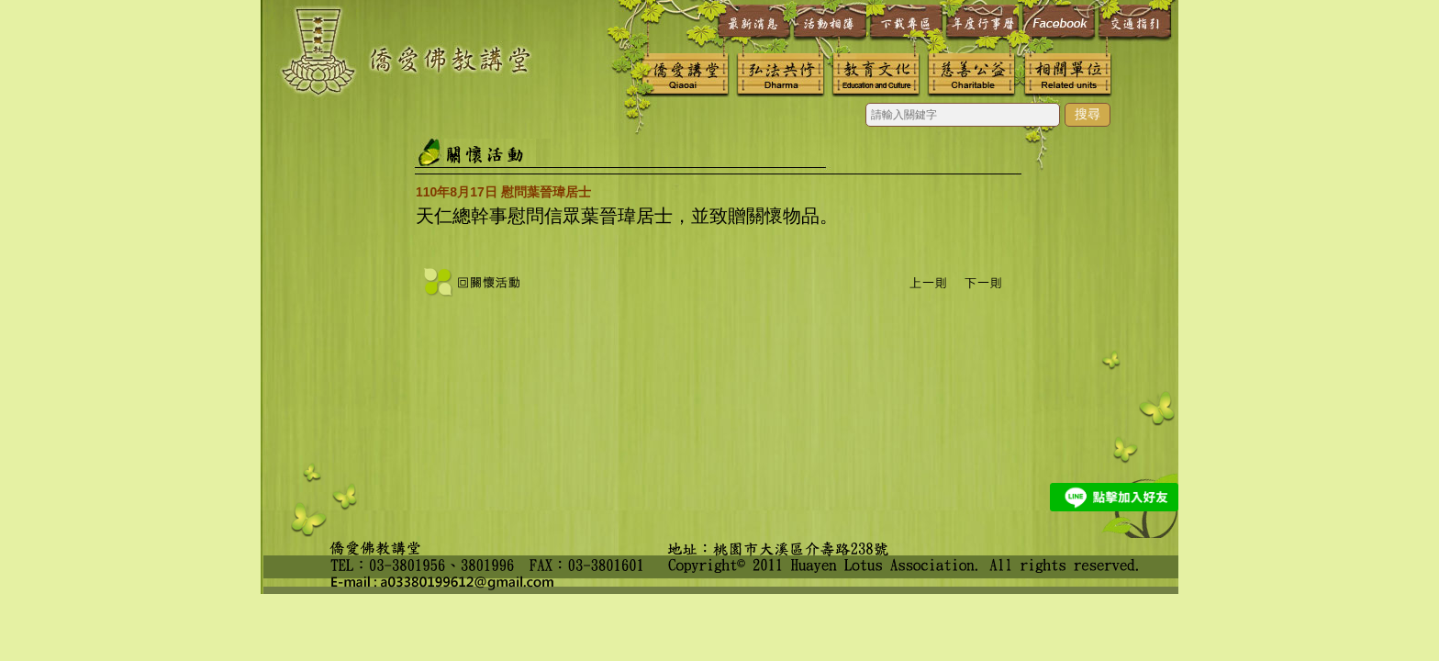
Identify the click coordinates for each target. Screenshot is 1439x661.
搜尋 (1087, 113)
